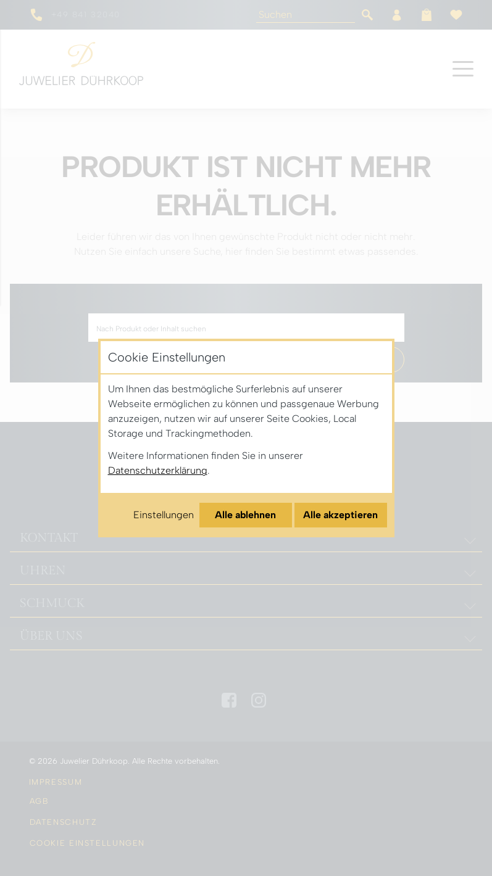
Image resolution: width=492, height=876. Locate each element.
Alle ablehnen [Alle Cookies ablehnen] (245, 515)
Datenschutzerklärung (157, 470)
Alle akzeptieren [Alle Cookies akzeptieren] (340, 515)
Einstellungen (163, 515)
